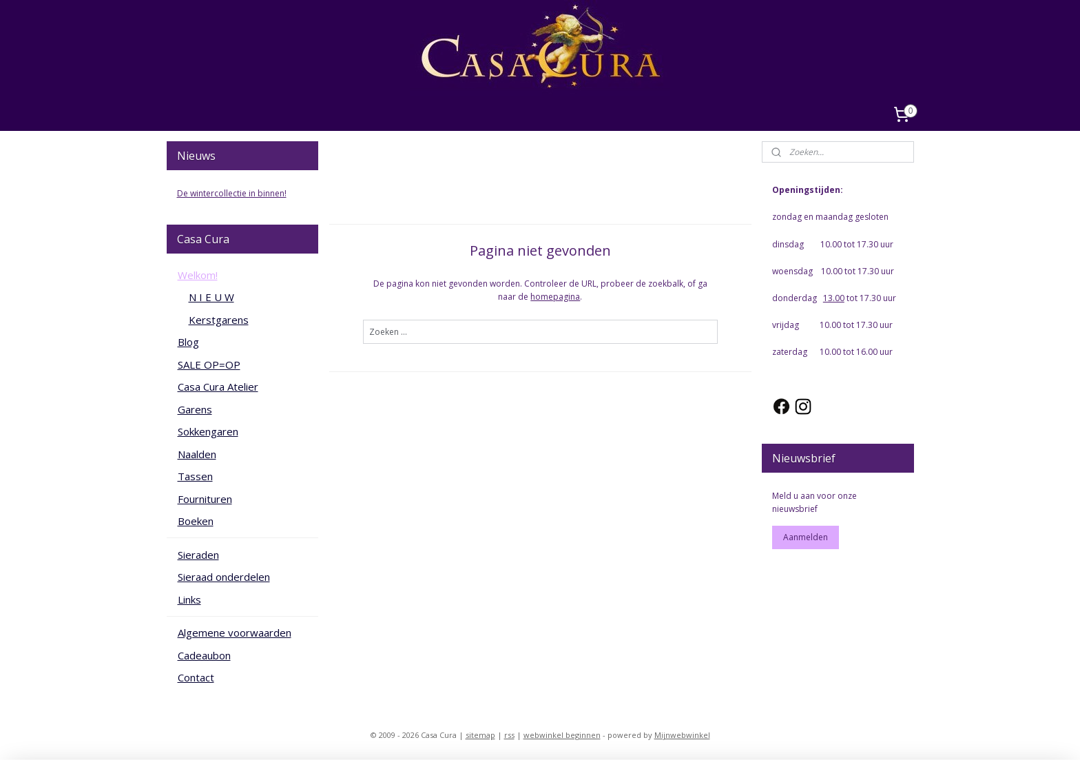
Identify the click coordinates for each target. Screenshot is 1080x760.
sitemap (480, 735)
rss (509, 735)
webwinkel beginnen (562, 735)
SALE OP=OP (209, 364)
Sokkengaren (208, 431)
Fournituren (205, 499)
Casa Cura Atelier (218, 386)
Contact (196, 677)
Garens (195, 409)
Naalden (197, 454)
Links (189, 599)
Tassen (195, 476)
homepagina (555, 296)
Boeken (196, 521)
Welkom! (198, 275)
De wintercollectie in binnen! (232, 193)
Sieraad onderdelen (224, 577)
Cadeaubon (204, 655)
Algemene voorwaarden (234, 632)
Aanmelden (805, 537)
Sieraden (198, 555)
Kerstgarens (219, 320)
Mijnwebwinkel (682, 735)
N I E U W (211, 297)
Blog (188, 342)
